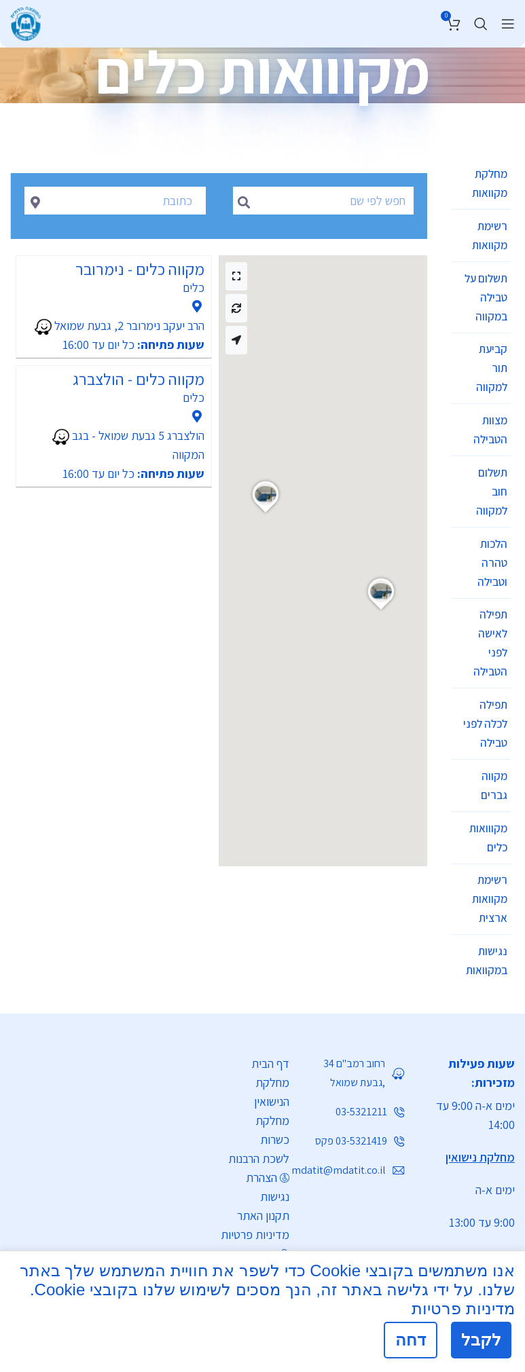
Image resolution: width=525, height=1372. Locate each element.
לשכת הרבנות (258, 1073)
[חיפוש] (480, 23)
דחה (410, 1340)
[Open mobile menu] (508, 23)
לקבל (481, 1340)
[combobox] (115, 201)
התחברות (256, 1168)
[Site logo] (25, 22)
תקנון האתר (263, 1130)
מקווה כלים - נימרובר (139, 269)
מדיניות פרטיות (255, 1149)
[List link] (257, 1221)
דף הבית (270, 978)
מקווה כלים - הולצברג (138, 379)
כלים (193, 287)
